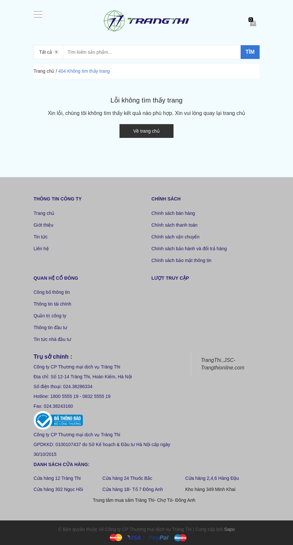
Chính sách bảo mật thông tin (181, 260)
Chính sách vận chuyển (176, 236)
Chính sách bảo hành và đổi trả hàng (189, 248)
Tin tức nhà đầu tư (52, 339)
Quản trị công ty (50, 315)
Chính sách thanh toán (175, 225)
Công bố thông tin (52, 292)
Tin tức (41, 236)
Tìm (250, 52)
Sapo (229, 529)
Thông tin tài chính (52, 304)
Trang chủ (44, 213)
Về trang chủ (146, 131)
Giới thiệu (44, 225)
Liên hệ (41, 248)
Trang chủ (44, 71)
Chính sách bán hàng (173, 213)
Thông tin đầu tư (50, 327)
